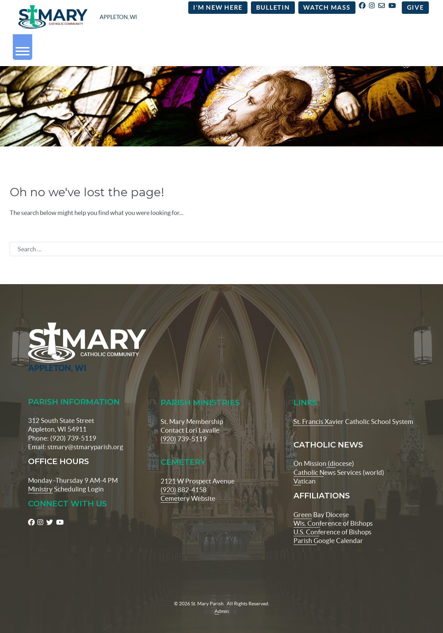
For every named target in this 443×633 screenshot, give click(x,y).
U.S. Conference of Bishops (332, 522)
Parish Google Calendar (328, 530)
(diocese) (340, 454)
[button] (22, 49)
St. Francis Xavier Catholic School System (353, 411)
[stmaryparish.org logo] (77, 17)
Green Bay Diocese (321, 504)
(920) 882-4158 (184, 479)
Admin (222, 601)
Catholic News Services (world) (338, 462)
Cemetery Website (188, 488)
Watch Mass (327, 7)
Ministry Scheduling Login (66, 479)
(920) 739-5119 (184, 429)
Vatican (304, 471)
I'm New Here (218, 7)
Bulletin (273, 7)
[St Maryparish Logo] (62, 338)
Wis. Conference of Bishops (333, 513)
